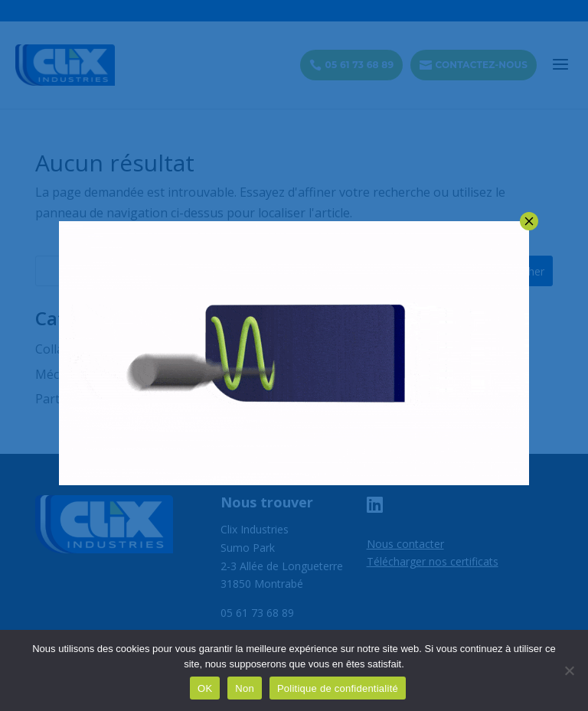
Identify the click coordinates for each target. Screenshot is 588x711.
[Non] (569, 670)
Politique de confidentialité (337, 688)
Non (244, 688)
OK (205, 688)
